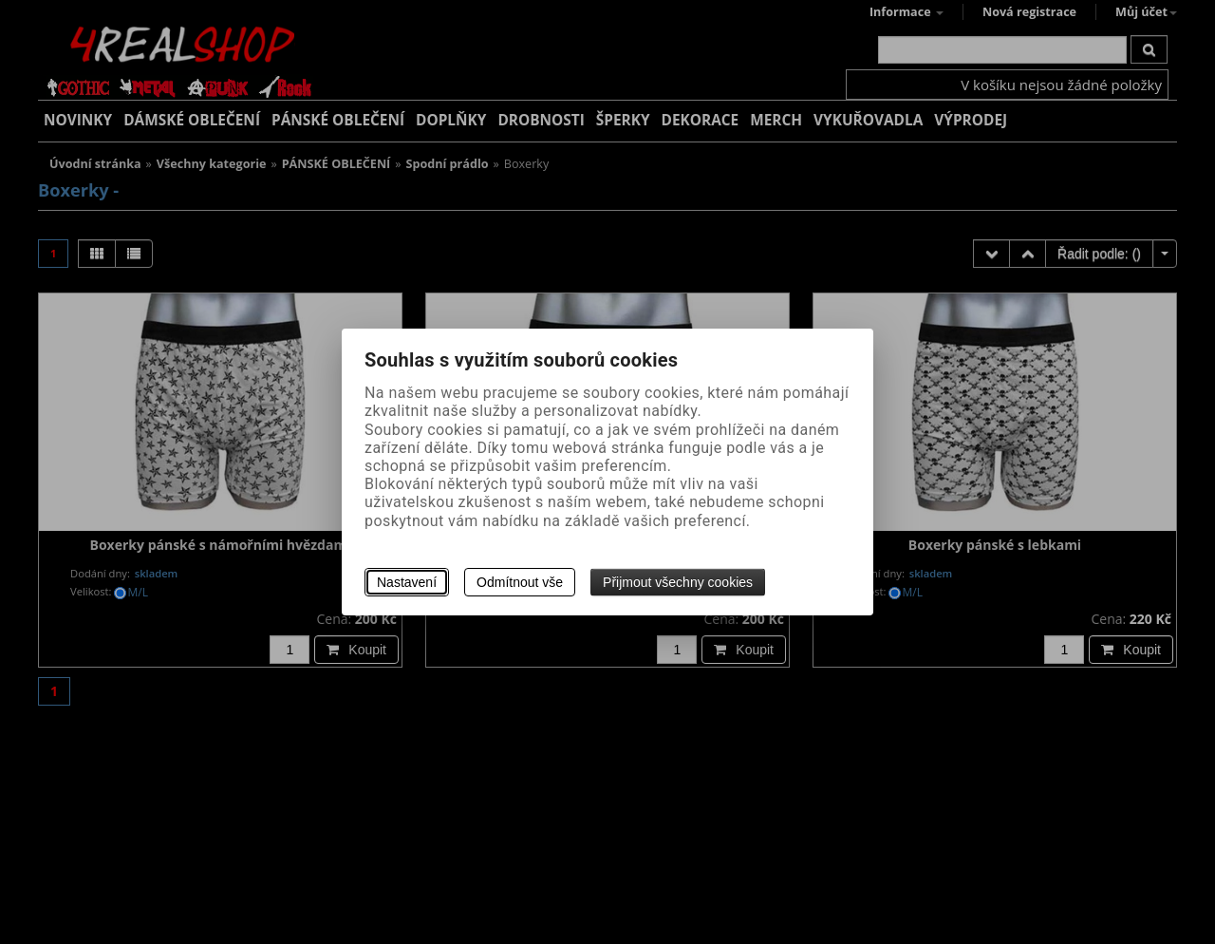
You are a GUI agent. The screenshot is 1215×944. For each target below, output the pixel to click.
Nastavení (407, 582)
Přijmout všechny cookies (678, 582)
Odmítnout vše (520, 582)
